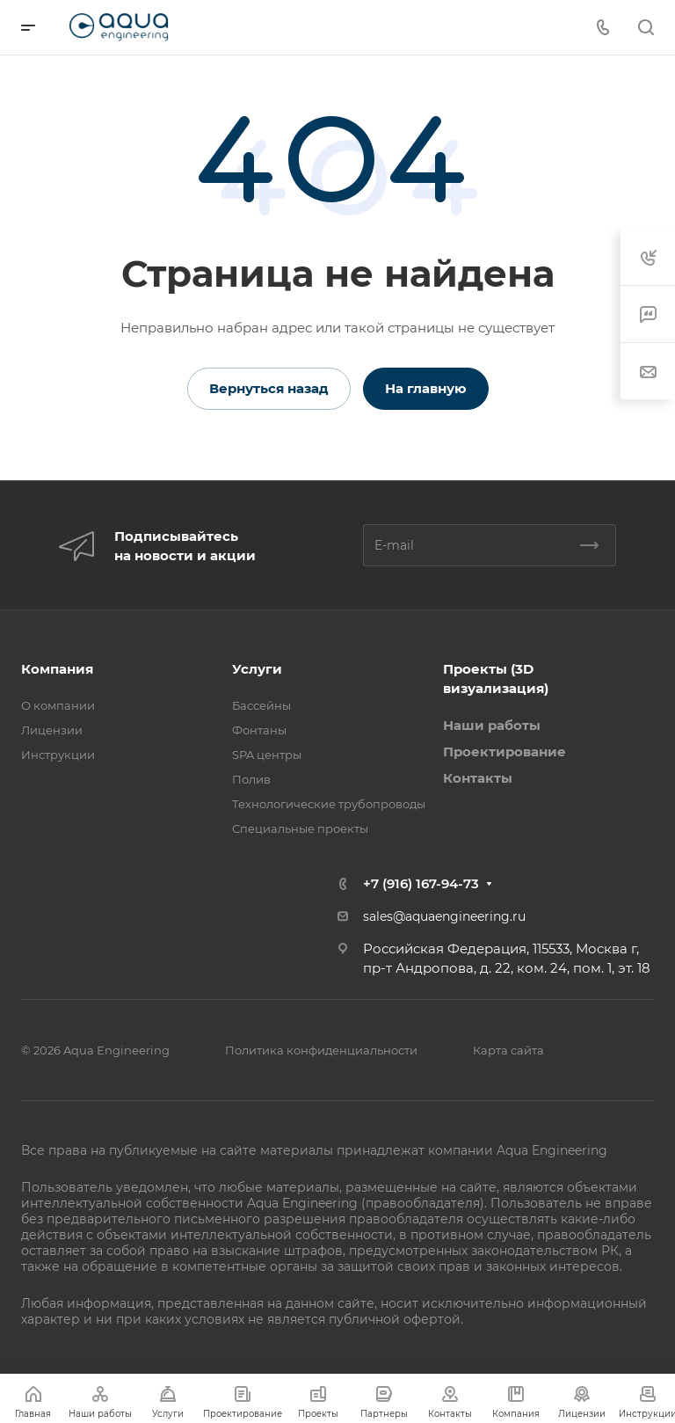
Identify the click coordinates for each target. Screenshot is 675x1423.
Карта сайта (508, 1050)
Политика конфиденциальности (321, 1050)
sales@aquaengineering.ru (444, 916)
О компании (58, 705)
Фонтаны (259, 730)
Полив (251, 779)
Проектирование (504, 751)
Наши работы (492, 725)
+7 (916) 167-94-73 (421, 883)
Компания (57, 668)
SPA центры (266, 755)
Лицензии (52, 730)
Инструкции (58, 755)
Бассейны (261, 705)
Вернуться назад (269, 388)
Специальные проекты (300, 828)
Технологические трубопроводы (328, 804)
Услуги (257, 668)
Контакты (477, 778)
